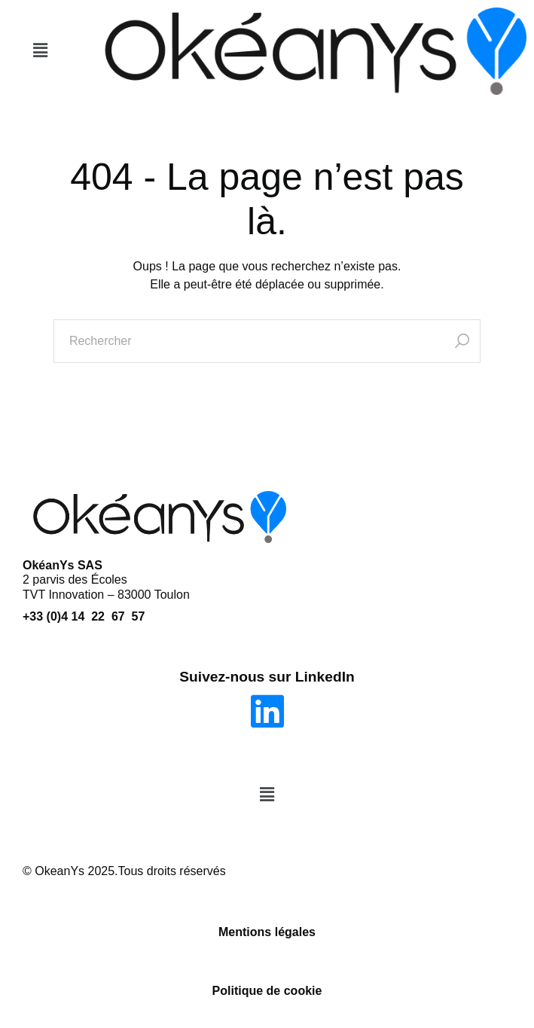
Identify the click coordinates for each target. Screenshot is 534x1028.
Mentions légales (267, 932)
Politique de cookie (267, 990)
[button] (40, 51)
